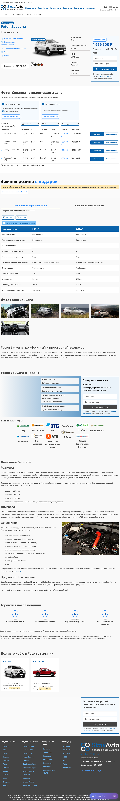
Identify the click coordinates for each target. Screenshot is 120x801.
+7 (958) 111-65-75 (90, 753)
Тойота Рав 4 (28, 750)
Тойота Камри (28, 746)
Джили (5, 775)
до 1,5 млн (67, 750)
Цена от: (6, 683)
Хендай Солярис (29, 767)
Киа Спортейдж (29, 764)
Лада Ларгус (28, 757)
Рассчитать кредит (105, 69)
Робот (65, 764)
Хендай (6, 760)
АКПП (65, 760)
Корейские (47, 752)
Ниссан (6, 757)
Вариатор (67, 767)
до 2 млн (66, 753)
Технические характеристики (8, 43)
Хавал (5, 771)
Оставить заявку (100, 407)
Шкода (5, 785)
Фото (6, 52)
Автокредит (55, 8)
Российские (47, 759)
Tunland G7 (38, 661)
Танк (5, 764)
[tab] (30, 206)
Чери (5, 778)
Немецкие (47, 756)
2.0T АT (23, 217)
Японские (47, 767)
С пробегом (43, 8)
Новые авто (30, 8)
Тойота (5, 746)
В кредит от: (7, 686)
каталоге (17, 571)
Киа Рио (26, 760)
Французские (48, 763)
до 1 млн (66, 746)
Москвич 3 (27, 778)
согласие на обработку (105, 76)
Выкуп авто (79, 8)
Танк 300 (26, 775)
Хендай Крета (28, 771)
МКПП (65, 757)
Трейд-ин (67, 8)
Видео (6, 55)
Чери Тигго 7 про (30, 785)
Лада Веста (27, 753)
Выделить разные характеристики (20, 223)
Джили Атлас (28, 782)
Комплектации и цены (13, 38)
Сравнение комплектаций (15, 48)
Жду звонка (100, 724)
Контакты (90, 8)
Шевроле (6, 782)
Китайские (47, 749)
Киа (4, 750)
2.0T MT (9, 217)
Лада (5, 753)
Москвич (6, 767)
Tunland (7, 661)
